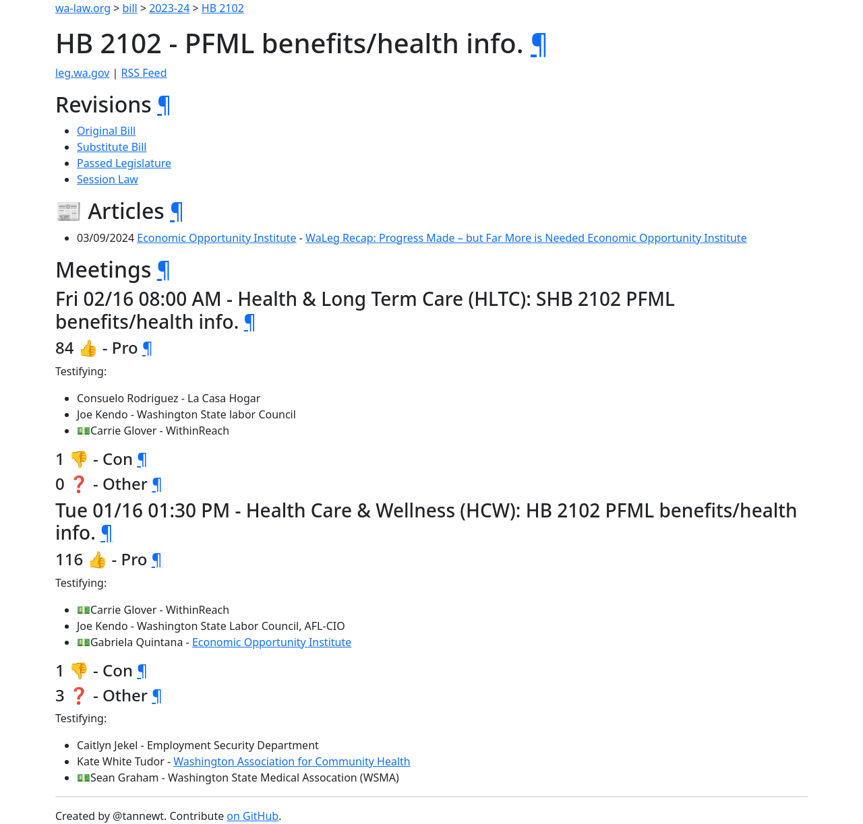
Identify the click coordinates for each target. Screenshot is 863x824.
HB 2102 (223, 8)
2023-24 (169, 8)
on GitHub (252, 816)
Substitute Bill (112, 146)
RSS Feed (144, 72)
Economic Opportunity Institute (216, 237)
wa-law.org (83, 8)
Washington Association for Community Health (291, 761)
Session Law (107, 179)
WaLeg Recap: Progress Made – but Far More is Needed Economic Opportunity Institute (526, 237)
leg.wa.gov (82, 72)
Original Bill (106, 130)
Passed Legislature (124, 163)
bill (130, 8)
